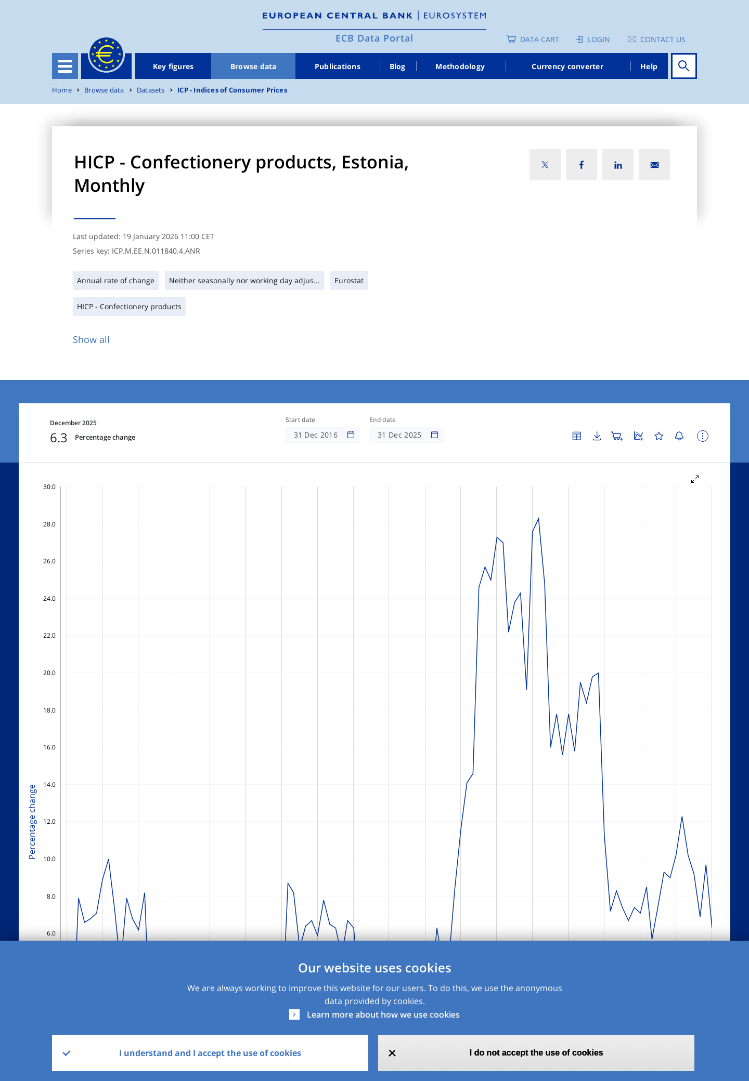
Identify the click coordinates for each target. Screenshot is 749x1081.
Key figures (173, 66)
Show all (91, 339)
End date (382, 420)
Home (62, 90)
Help (648, 66)
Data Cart (539, 39)
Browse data (253, 66)
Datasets (151, 90)
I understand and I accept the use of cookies (210, 1053)
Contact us (663, 39)
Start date (301, 420)
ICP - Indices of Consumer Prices (232, 90)
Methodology (460, 66)
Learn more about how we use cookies (383, 1014)
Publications (337, 66)
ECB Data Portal (374, 38)
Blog (398, 66)
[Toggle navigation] (65, 66)
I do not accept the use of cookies (536, 1052)
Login (599, 39)
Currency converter (567, 66)
